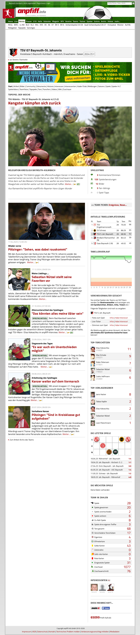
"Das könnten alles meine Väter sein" (58, 313)
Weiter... (68, 184)
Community (30, 86)
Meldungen (92, 86)
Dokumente (41, 86)
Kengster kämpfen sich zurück (34, 103)
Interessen (59, 86)
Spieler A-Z (116, 86)
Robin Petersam (102, 362)
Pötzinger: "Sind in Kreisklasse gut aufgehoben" (56, 416)
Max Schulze (101, 355)
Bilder (22, 86)
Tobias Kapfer (101, 401)
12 (97, 183)
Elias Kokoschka (102, 347)
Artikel (16, 86)
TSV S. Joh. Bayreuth (105, 234)
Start (10, 86)
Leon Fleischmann (103, 422)
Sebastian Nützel (103, 369)
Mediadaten (114, 631)
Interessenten (70, 86)
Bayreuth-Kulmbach (15, 3)
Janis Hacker (101, 394)
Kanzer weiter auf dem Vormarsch (55, 381)
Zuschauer (67, 89)
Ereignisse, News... (118, 205)
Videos (54, 89)
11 (129, 348)
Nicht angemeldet (30, 3)
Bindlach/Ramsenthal (106, 237)
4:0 (130, 477)
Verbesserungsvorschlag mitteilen (95, 631)
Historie (50, 86)
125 (96, 179)
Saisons (101, 86)
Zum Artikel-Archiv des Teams (22, 439)
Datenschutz (42, 631)
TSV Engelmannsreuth (104, 225)
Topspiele (33, 89)
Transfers (46, 89)
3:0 (130, 466)
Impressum (26, 631)
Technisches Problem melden (68, 631)
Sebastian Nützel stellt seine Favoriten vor (52, 278)
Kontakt (52, 631)
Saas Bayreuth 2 (103, 243)
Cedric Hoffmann (103, 376)
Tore (39, 89)
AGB (34, 631)
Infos (112, 317)
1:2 (130, 473)
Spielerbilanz (13, 89)
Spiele (108, 86)
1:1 (130, 462)
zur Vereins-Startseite (18, 59)
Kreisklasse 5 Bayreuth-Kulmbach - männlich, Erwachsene (47, 54)
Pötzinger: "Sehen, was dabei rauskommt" (37, 249)
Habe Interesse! (121, 317)
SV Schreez (101, 230)
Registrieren (41, 3)
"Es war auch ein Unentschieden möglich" (54, 348)
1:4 (130, 458)
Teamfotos (24, 89)
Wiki (60, 89)
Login (48, 3)
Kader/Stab (82, 86)
